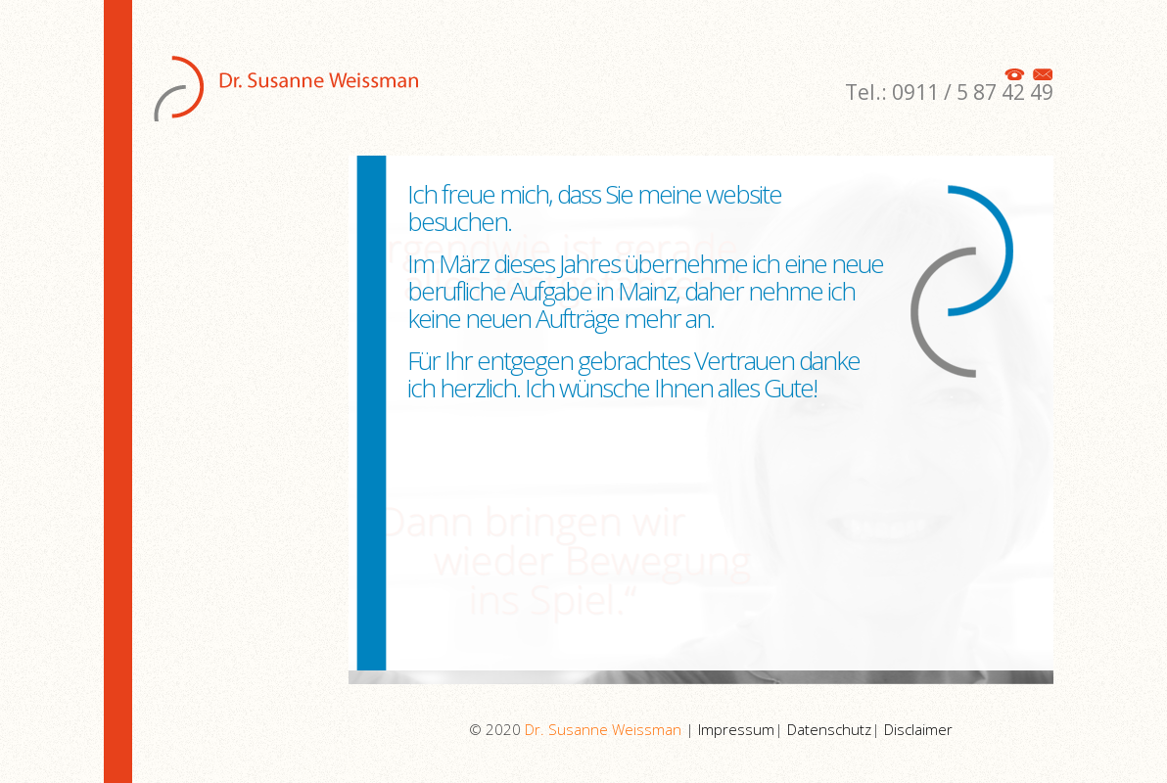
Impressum (736, 729)
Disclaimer (918, 729)
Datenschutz (829, 729)
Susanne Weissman (289, 72)
